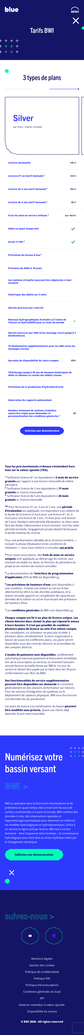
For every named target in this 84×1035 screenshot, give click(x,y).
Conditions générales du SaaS (42, 991)
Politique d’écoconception (42, 985)
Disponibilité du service (42, 1011)
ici (57, 577)
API (42, 998)
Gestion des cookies (42, 965)
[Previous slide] (20, 89)
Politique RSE (42, 978)
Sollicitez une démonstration (42, 430)
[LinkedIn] (54, 935)
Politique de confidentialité (42, 972)
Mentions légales (42, 958)
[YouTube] (30, 935)
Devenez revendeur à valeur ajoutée (42, 1005)
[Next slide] (64, 89)
